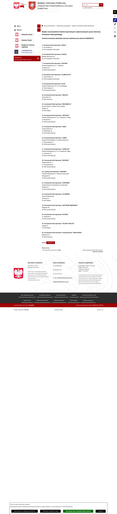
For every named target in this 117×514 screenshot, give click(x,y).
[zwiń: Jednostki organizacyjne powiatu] (39, 418)
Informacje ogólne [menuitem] (19, 17)
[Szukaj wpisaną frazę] (101, 5)
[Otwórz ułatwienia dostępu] (115, 12)
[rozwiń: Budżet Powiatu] (39, 281)
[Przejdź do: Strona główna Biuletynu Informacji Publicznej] (42, 14)
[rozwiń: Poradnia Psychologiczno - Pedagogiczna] (39, 438)
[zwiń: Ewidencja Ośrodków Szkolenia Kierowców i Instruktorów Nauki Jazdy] (39, 389)
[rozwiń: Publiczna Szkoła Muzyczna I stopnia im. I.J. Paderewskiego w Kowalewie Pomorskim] (39, 494)
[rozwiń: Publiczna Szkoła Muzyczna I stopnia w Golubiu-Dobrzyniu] (39, 488)
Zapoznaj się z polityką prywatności (24, 511)
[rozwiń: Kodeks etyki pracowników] (39, 313)
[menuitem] (27, 22)
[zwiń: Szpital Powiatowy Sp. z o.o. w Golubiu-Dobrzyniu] (39, 56)
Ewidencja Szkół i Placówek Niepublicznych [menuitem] (22, 410)
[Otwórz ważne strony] (115, 28)
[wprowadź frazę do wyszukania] (90, 5)
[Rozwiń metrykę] (50, 230)
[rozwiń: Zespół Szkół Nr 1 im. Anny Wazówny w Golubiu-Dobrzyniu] (39, 444)
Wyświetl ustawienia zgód (50, 511)
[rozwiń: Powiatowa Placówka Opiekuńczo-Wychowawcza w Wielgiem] (39, 480)
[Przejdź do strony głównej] (47, 5)
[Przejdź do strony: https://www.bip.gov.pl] (115, 16)
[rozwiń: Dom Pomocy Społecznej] (39, 469)
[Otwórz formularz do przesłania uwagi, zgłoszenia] (115, 32)
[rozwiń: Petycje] (39, 347)
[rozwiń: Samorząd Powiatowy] (39, 159)
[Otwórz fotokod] (115, 36)
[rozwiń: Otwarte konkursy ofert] (39, 206)
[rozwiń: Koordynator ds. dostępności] (39, 26)
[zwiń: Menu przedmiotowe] (39, 150)
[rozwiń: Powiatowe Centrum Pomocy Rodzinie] (39, 431)
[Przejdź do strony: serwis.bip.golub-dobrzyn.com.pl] (115, 24)
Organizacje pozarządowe (63, 14)
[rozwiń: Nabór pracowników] (39, 266)
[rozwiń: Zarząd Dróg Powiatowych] (39, 427)
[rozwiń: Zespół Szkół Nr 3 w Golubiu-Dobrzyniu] (39, 463)
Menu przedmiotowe (49, 14)
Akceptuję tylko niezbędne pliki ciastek (78, 511)
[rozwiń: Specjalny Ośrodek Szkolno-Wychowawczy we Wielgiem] (39, 473)
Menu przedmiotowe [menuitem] (20, 150)
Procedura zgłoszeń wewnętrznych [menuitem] (24, 415)
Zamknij (100, 511)
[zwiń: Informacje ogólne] (39, 17)
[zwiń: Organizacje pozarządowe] (39, 202)
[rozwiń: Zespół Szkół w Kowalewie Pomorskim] (39, 457)
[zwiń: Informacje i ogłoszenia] (39, 81)
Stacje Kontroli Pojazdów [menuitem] (21, 406)
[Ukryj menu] (39, 14)
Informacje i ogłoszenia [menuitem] (21, 81)
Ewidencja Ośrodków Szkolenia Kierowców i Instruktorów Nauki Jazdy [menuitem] (25, 390)
